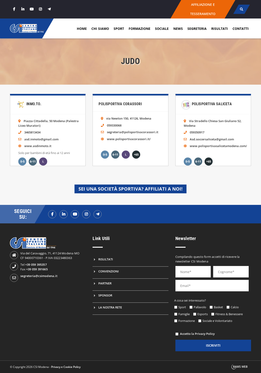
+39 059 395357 (36, 264)
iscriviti (213, 345)
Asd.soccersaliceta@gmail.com (212, 139)
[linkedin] (23, 9)
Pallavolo (200, 307)
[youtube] (31, 9)
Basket (218, 307)
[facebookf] (52, 214)
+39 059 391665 (37, 269)
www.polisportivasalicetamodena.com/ (218, 146)
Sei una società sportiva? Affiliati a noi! (130, 189)
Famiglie (184, 314)
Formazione (139, 28)
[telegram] (49, 9)
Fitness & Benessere (229, 314)
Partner (105, 283)
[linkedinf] (63, 214)
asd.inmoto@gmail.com (41, 139)
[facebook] (14, 9)
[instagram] (40, 9)
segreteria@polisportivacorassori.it (132, 132)
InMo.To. (33, 104)
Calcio (235, 307)
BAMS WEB (240, 367)
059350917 (197, 132)
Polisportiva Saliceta (212, 104)
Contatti (241, 28)
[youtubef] (75, 214)
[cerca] (241, 9)
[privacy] (176, 334)
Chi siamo (100, 28)
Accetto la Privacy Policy (197, 334)
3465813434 (32, 132)
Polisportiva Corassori (120, 104)
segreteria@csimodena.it (38, 276)
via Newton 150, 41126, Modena (128, 118)
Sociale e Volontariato (217, 321)
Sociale (162, 28)
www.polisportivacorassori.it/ (129, 139)
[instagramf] (86, 214)
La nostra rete (110, 307)
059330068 (114, 125)
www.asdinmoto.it (37, 146)
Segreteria (197, 28)
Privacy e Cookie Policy (66, 367)
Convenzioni (108, 271)
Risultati (219, 28)
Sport (119, 28)
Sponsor (105, 295)
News (178, 28)
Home (82, 28)
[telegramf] (97, 214)
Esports (202, 314)
